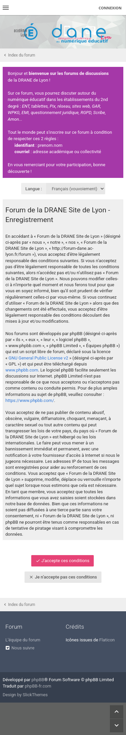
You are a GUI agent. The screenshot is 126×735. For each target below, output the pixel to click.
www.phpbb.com (21, 370)
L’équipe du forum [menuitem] (22, 639)
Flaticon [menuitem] (107, 639)
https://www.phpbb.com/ (29, 400)
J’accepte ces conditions (62, 560)
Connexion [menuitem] (110, 7)
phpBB (38, 679)
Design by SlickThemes (25, 694)
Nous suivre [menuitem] (22, 647)
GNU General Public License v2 (38, 357)
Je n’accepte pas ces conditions (63, 577)
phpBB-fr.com (38, 686)
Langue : (34, 188)
